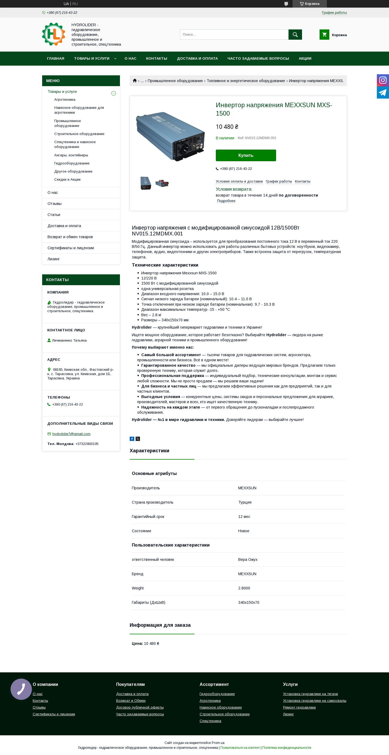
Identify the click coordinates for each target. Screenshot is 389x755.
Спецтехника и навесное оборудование (75, 144)
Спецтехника (210, 721)
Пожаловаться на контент (240, 748)
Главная (55, 58)
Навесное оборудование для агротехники (79, 110)
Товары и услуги (91, 58)
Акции (305, 58)
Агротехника (64, 99)
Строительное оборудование (79, 134)
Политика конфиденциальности (286, 748)
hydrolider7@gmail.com (71, 434)
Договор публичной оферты (140, 707)
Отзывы (55, 203)
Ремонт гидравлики (299, 707)
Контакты (156, 58)
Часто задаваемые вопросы (258, 58)
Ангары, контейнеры (71, 155)
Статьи (54, 215)
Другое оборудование (73, 171)
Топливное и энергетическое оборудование (246, 81)
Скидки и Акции (67, 179)
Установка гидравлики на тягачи (310, 694)
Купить (246, 155)
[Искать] (295, 34)
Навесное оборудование (221, 707)
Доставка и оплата (197, 58)
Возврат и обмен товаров (70, 237)
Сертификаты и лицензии (71, 248)
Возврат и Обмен (131, 701)
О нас (130, 58)
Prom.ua (218, 743)
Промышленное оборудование (175, 81)
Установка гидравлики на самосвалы (314, 701)
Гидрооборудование (71, 163)
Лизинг (54, 259)
